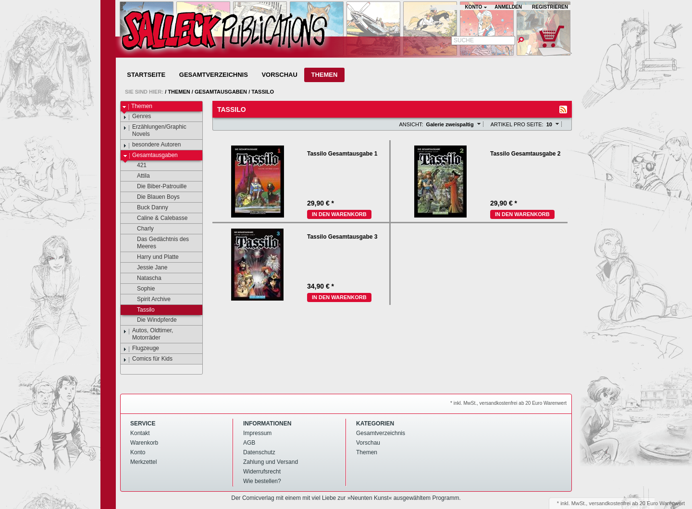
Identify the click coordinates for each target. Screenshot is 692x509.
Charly (141, 229)
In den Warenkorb (339, 214)
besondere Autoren (152, 145)
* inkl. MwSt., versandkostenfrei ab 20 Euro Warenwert (508, 403)
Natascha (144, 278)
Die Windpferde (152, 320)
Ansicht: (411, 124)
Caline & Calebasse (157, 218)
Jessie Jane (147, 268)
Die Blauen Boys (154, 197)
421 (137, 166)
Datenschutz (259, 452)
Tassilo (262, 92)
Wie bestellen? (262, 481)
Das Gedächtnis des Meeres (158, 243)
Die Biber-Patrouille (157, 187)
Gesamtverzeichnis (213, 74)
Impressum (257, 433)
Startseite (146, 74)
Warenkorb (144, 442)
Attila (139, 176)
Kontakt (140, 433)
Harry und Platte (153, 257)
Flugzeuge (141, 348)
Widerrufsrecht (262, 471)
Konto (137, 452)
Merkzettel (143, 462)
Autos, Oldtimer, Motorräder (148, 334)
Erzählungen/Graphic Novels (154, 130)
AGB (249, 442)
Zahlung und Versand (270, 462)
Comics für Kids (148, 359)
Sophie (141, 289)
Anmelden (508, 7)
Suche (464, 40)
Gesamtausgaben (221, 92)
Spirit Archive (149, 299)
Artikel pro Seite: (517, 124)
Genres (137, 117)
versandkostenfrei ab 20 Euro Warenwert (637, 503)
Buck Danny (148, 208)
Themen (324, 74)
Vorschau (279, 74)
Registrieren (550, 7)
